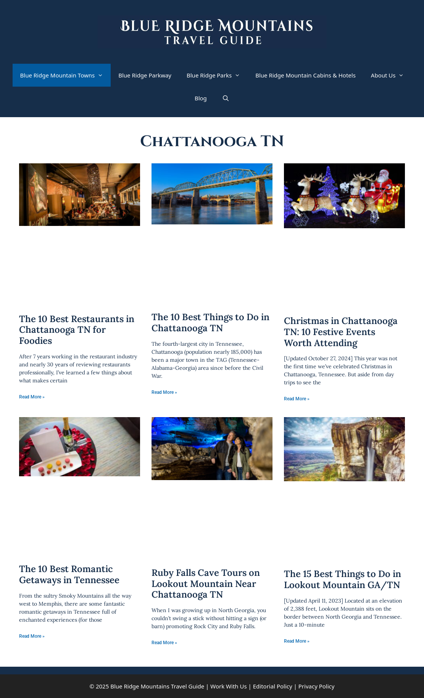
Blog (201, 98)
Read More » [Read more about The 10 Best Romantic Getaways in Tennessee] (32, 636)
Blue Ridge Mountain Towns (65, 75)
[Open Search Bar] (225, 98)
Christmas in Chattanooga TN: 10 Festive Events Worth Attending (341, 332)
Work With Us (228, 686)
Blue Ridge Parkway (144, 75)
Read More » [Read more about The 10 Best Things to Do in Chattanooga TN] (164, 392)
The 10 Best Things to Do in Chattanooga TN (210, 322)
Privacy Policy (316, 686)
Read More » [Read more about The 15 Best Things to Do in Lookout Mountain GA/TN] (297, 641)
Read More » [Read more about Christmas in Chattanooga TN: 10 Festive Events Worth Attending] (297, 398)
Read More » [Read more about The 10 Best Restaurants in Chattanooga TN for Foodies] (32, 397)
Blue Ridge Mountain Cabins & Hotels (305, 75)
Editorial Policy (272, 686)
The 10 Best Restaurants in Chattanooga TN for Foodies (76, 330)
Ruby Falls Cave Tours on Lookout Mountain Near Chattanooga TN (206, 584)
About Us (391, 75)
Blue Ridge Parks (217, 75)
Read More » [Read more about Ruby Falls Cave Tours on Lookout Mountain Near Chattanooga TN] (164, 642)
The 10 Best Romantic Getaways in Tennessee (69, 574)
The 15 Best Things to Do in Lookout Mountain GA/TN (342, 579)
